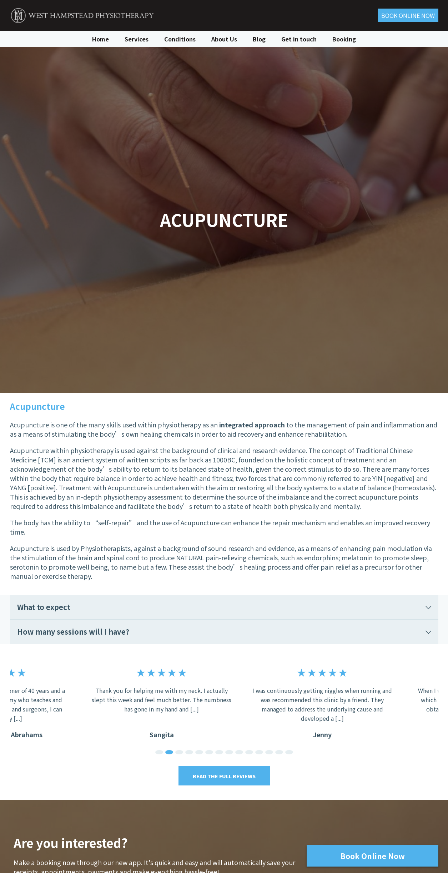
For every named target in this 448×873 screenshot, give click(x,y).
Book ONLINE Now (408, 15)
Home (100, 38)
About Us (224, 38)
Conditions (180, 38)
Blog (259, 38)
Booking (344, 38)
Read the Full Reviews (224, 776)
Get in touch (299, 38)
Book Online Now (372, 855)
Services (137, 38)
